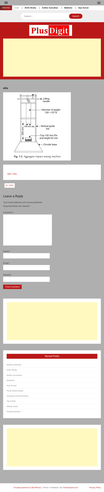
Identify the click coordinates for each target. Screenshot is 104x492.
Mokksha (68, 7)
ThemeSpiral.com (70, 487)
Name (6, 251)
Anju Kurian (83, 7)
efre (11, 185)
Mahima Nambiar (14, 365)
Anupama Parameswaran (17, 396)
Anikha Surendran (50, 7)
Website (7, 275)
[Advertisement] (52, 58)
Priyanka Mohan (14, 411)
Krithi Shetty (30, 7)
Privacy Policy (95, 487)
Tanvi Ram (11, 401)
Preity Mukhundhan (15, 391)
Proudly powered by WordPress (27, 487)
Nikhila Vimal (12, 406)
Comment (8, 212)
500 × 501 (12, 174)
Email (6, 263)
